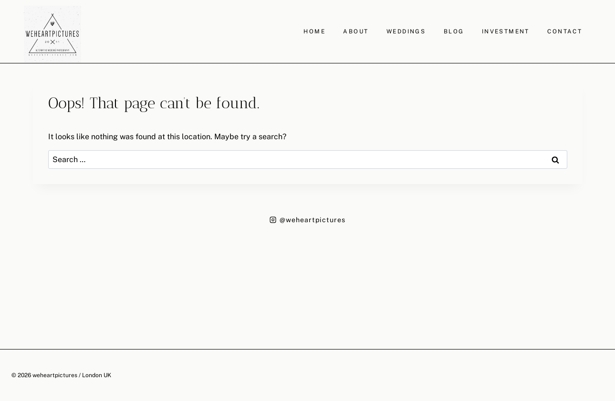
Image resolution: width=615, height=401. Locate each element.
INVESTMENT (506, 31)
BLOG (454, 31)
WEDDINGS (406, 31)
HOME (314, 31)
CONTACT (564, 31)
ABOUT (355, 31)
